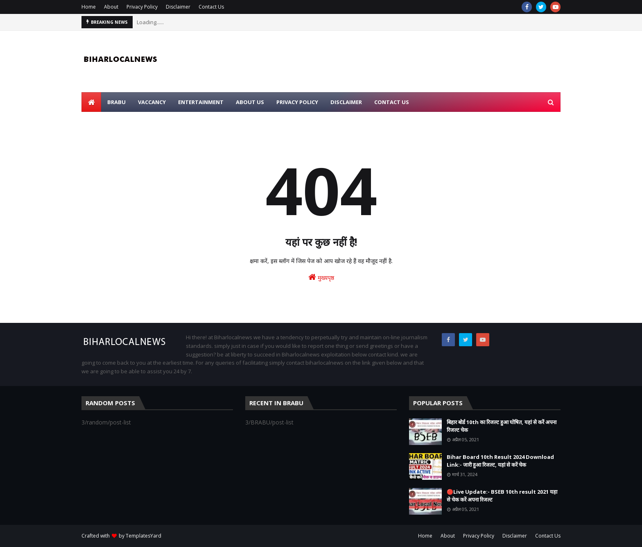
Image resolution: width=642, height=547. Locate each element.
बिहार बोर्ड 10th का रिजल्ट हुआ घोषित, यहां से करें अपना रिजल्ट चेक (501, 426)
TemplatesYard (143, 535)
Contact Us (211, 6)
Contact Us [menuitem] (391, 102)
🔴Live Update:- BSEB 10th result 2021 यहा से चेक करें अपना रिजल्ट (502, 496)
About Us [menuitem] (250, 102)
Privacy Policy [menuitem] (297, 102)
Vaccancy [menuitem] (152, 102)
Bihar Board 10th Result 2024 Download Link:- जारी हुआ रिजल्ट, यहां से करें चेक (500, 461)
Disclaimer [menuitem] (346, 102)
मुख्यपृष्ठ (321, 277)
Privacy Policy (142, 6)
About (111, 6)
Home (88, 6)
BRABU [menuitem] (116, 102)
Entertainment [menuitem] (201, 102)
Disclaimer (178, 6)
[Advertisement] (411, 61)
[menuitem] (91, 102)
